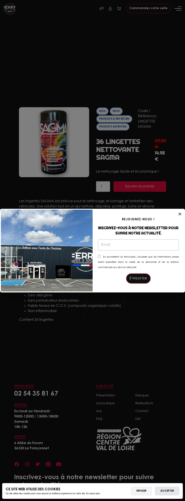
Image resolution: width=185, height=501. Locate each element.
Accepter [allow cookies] (167, 491)
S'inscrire (138, 278)
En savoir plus (93, 493)
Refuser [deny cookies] (141, 491)
